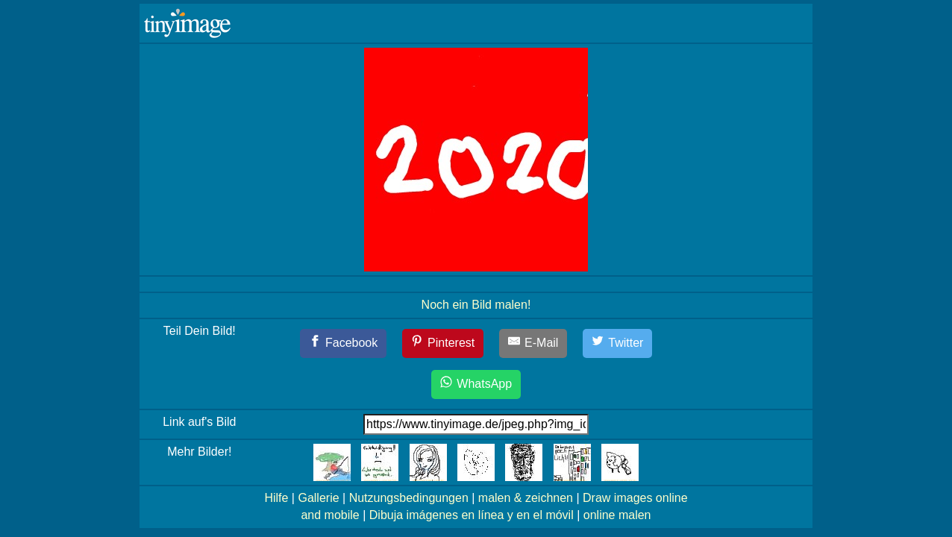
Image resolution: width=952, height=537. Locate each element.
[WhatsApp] (476, 384)
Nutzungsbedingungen (409, 498)
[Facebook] (343, 343)
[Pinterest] (443, 343)
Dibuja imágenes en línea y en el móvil (471, 515)
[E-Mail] (533, 343)
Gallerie (318, 498)
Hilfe (276, 498)
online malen (617, 515)
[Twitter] (618, 343)
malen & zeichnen (525, 498)
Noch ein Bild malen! (476, 304)
